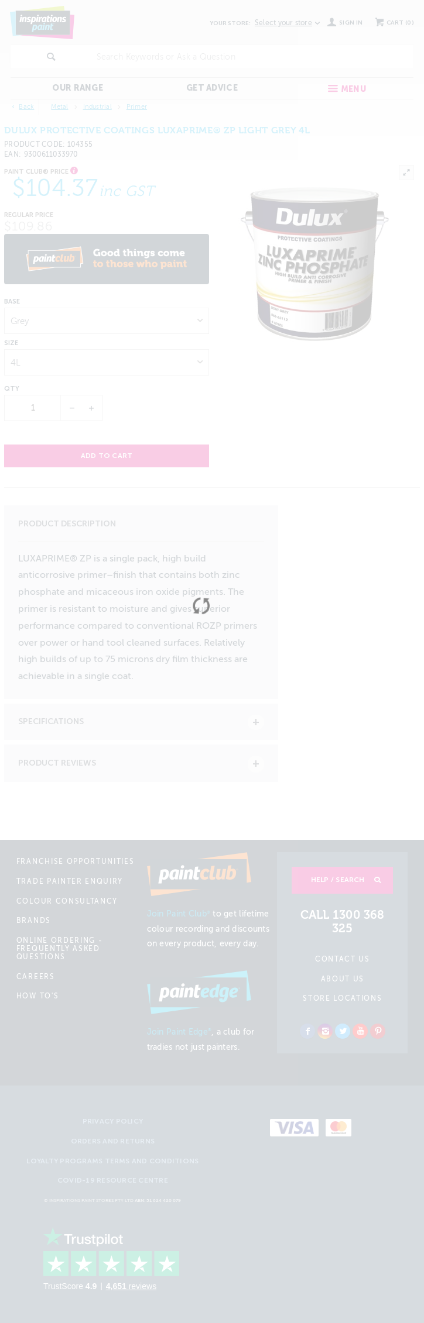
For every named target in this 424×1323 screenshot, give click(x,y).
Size (11, 343)
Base (12, 301)
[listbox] (106, 321)
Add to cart (107, 456)
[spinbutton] (33, 408)
